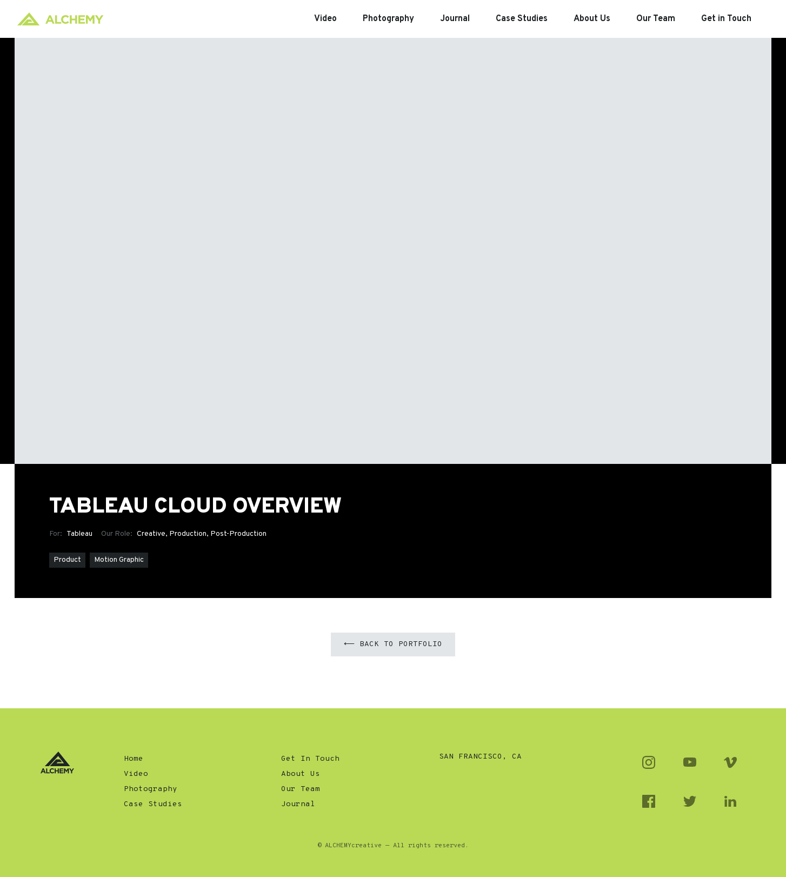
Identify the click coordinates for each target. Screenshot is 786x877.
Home (133, 758)
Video (136, 774)
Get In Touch (310, 758)
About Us (300, 774)
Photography (150, 789)
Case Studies (153, 804)
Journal (298, 804)
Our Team (300, 789)
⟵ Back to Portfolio (393, 644)
